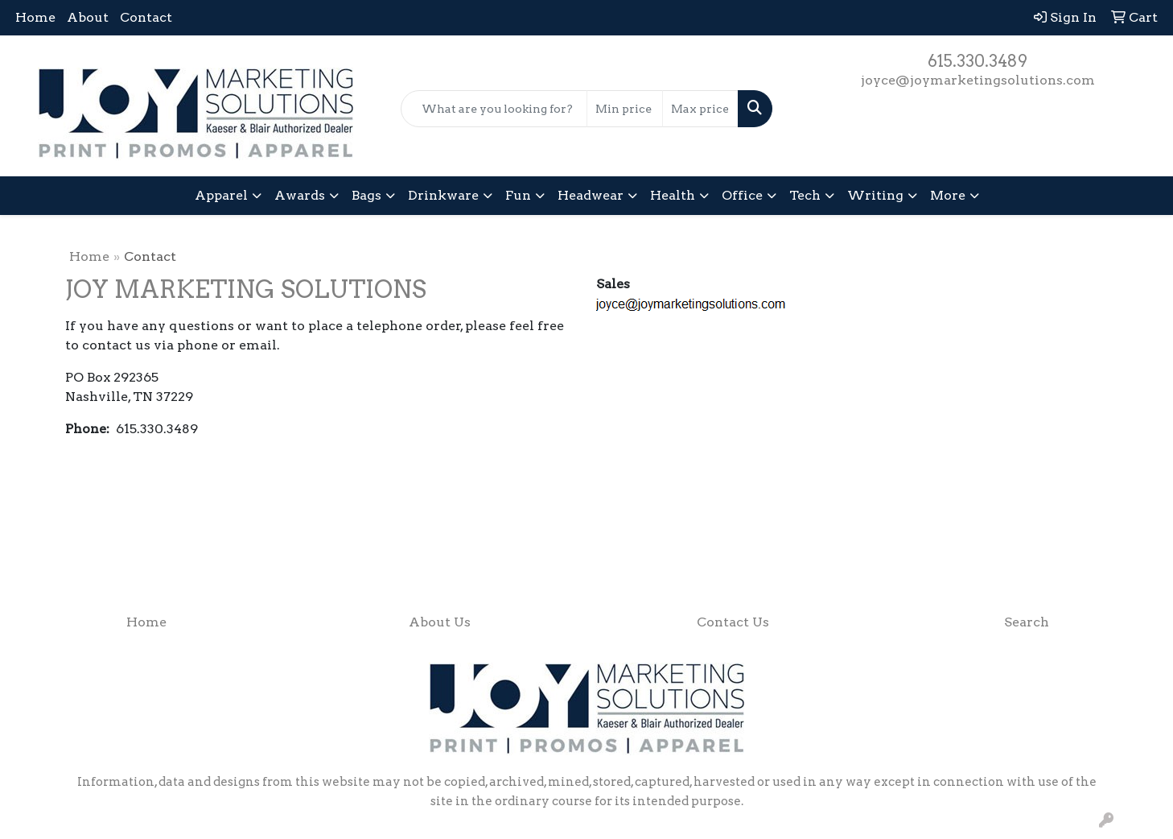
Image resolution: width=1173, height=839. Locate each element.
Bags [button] (366, 195)
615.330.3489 (977, 61)
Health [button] (672, 195)
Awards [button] (299, 195)
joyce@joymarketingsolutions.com (978, 80)
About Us (440, 622)
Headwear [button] (591, 195)
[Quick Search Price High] (700, 108)
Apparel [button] (221, 195)
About (88, 17)
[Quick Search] (494, 108)
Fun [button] (518, 195)
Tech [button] (805, 195)
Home (35, 17)
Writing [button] (875, 195)
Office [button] (742, 195)
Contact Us (733, 622)
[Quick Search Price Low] (624, 108)
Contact (146, 17)
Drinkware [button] (443, 195)
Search (1026, 622)
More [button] (947, 195)
